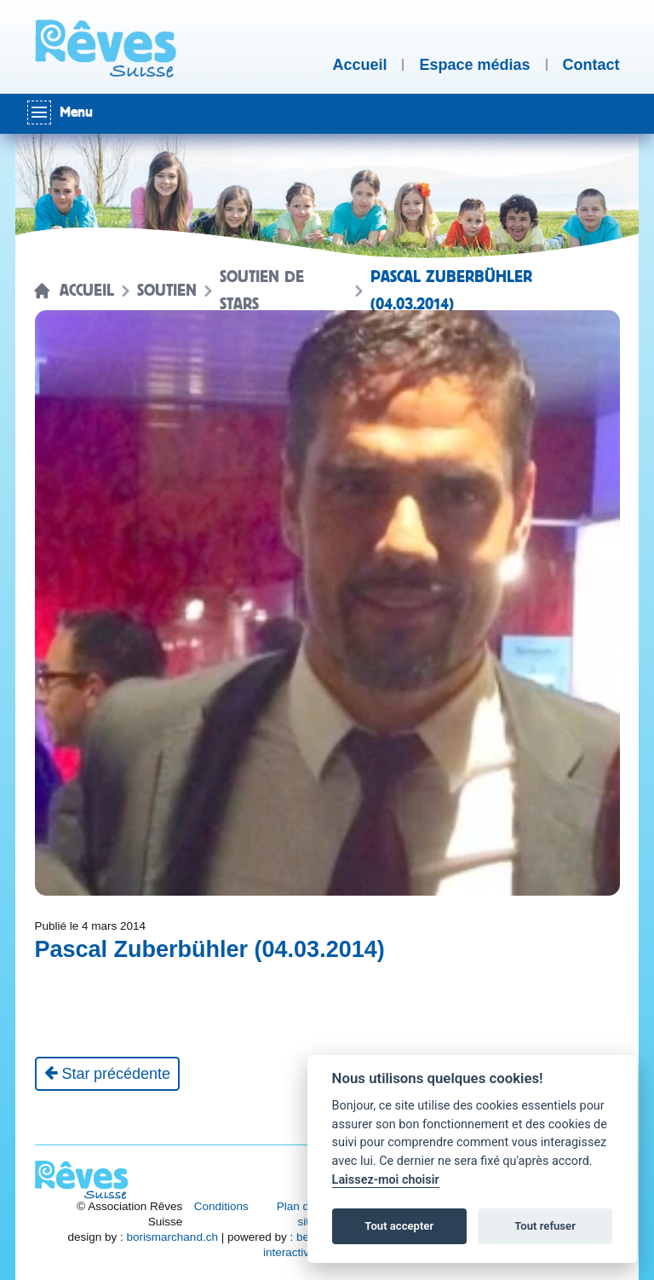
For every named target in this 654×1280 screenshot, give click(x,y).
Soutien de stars (262, 290)
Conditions (221, 1206)
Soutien (167, 290)
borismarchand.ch (172, 1237)
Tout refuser (545, 1225)
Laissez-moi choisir (385, 1180)
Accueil (87, 290)
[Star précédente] (108, 1074)
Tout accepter (398, 1225)
